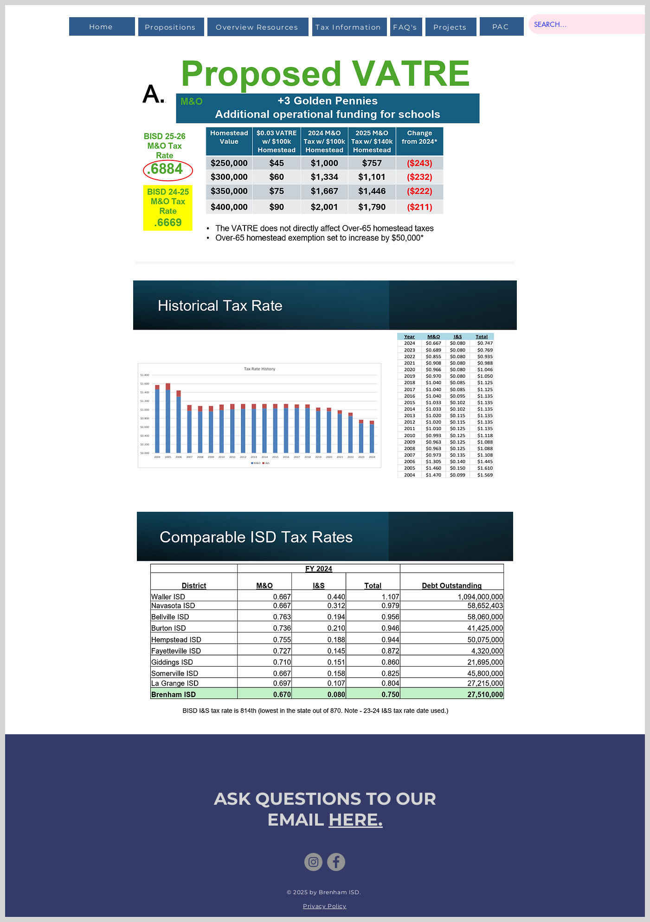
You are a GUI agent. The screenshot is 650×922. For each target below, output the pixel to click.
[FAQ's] (406, 27)
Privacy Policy (324, 906)
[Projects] (450, 27)
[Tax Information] (349, 27)
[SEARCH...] (590, 24)
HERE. (355, 819)
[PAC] (502, 26)
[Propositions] (171, 27)
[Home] (102, 26)
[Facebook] (336, 862)
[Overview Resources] (258, 27)
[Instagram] (313, 862)
